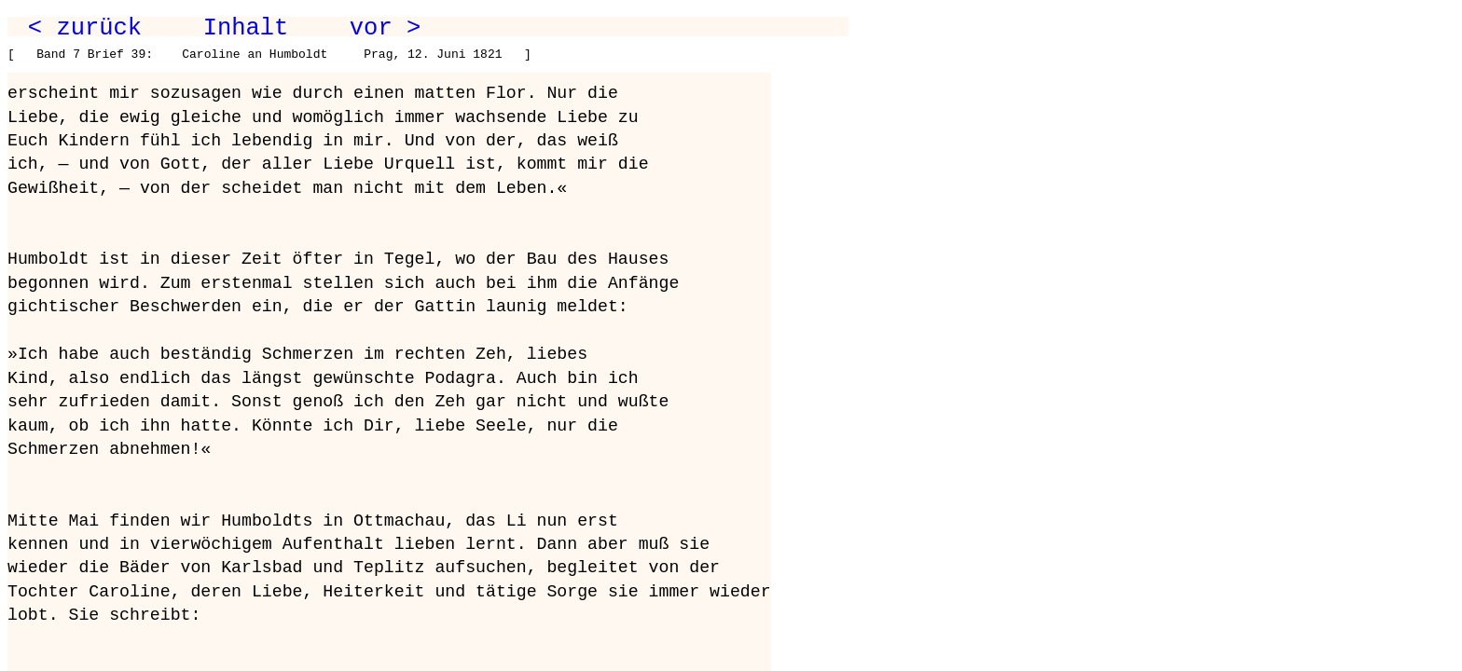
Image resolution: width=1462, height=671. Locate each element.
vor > (385, 28)
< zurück (85, 28)
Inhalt (246, 28)
